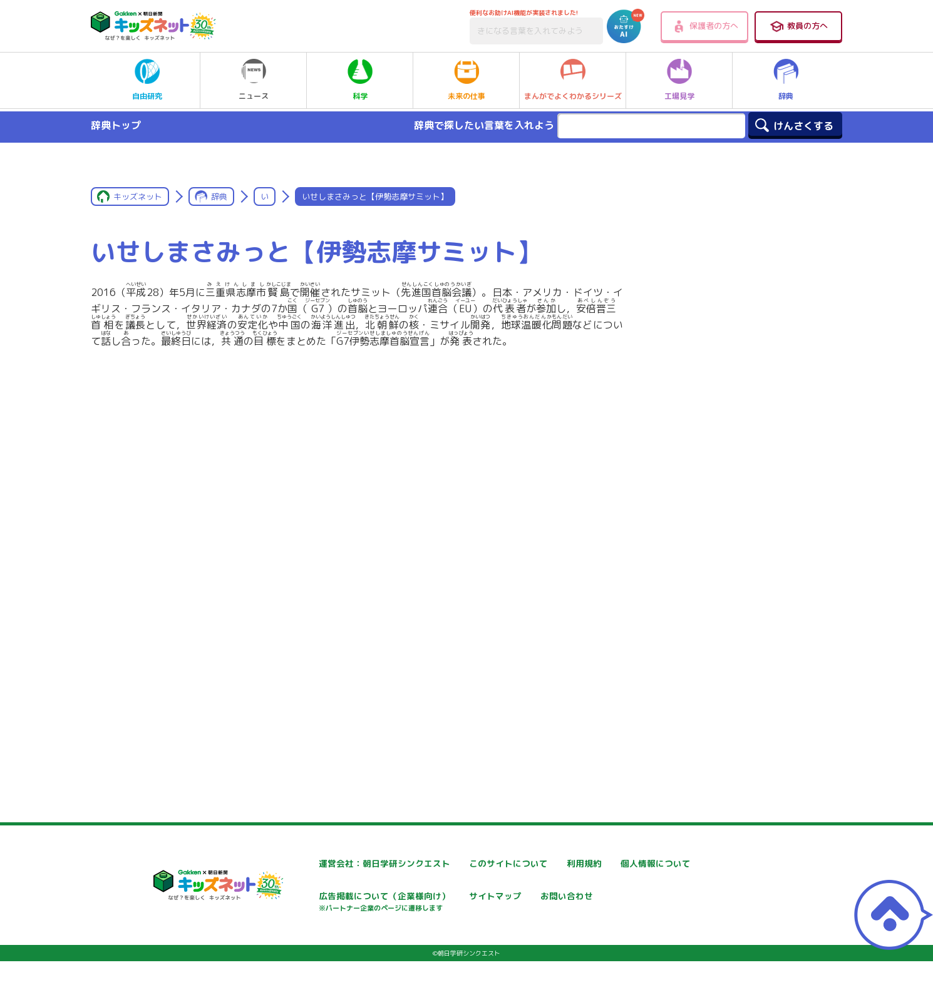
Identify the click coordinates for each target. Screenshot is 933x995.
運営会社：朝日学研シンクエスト (345, 863)
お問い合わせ (305, 940)
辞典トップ (116, 125)
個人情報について (314, 896)
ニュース (254, 80)
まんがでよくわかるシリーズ (573, 80)
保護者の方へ (704, 26)
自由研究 (147, 80)
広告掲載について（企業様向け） (495, 902)
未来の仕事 (466, 80)
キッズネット (137, 196)
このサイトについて (469, 863)
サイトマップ (606, 896)
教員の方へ (798, 26)
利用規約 (597, 863)
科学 (360, 80)
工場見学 (679, 80)
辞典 (785, 80)
